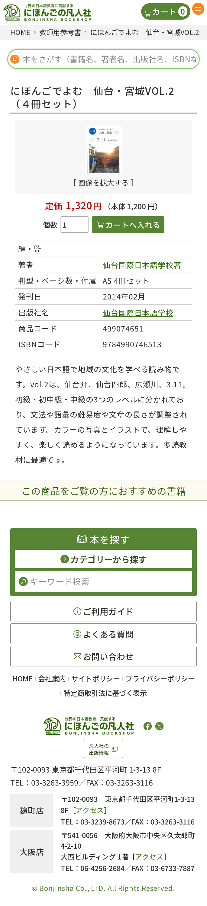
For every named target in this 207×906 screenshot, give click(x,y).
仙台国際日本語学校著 (142, 264)
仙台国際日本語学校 (138, 312)
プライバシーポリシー (160, 678)
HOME (22, 678)
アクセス (90, 810)
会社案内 (52, 678)
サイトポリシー (95, 678)
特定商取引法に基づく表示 (105, 693)
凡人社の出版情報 (99, 749)
